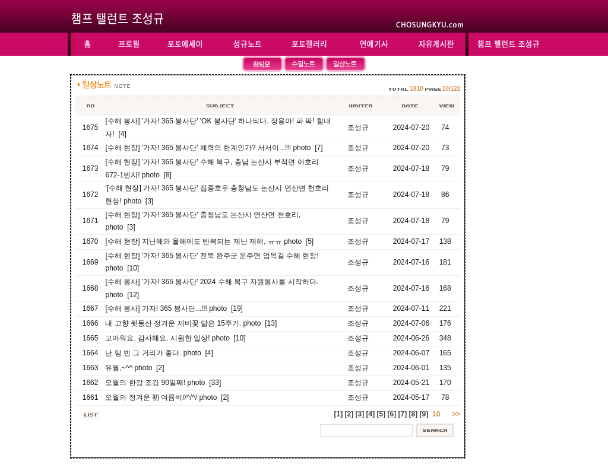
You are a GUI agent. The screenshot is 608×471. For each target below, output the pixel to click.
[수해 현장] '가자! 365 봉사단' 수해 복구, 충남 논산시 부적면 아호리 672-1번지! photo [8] (211, 168)
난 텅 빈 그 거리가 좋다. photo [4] (159, 353)
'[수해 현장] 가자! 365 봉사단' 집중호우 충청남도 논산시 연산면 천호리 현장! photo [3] (217, 194)
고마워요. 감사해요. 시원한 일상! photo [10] (175, 338)
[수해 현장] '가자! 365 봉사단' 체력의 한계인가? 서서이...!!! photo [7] (213, 148)
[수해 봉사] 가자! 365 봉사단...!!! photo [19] (173, 308)
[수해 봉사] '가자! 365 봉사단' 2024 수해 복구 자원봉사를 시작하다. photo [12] (211, 288)
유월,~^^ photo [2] (134, 368)
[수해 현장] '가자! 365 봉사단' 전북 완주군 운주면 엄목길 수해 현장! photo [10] (211, 262)
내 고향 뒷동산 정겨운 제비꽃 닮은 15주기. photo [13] (191, 323)
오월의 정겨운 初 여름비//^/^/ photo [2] (167, 397)
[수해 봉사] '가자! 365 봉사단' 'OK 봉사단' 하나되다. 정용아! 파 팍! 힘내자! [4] (217, 127)
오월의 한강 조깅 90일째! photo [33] (163, 382)
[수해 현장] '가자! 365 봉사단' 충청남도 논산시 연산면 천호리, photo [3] (202, 221)
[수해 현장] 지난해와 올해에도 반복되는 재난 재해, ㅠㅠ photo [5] (209, 241)
